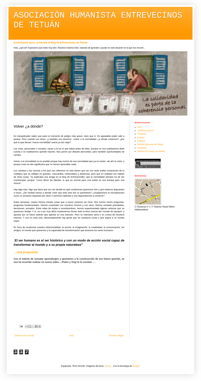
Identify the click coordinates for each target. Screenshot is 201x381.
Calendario (142, 148)
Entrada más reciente (24, 335)
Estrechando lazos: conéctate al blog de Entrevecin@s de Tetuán (51, 42)
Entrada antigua (116, 335)
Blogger (136, 366)
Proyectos (141, 134)
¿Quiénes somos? (145, 130)
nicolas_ (108, 366)
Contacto (141, 141)
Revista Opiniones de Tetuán (150, 144)
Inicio (71, 335)
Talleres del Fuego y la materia (151, 151)
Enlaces (140, 137)
